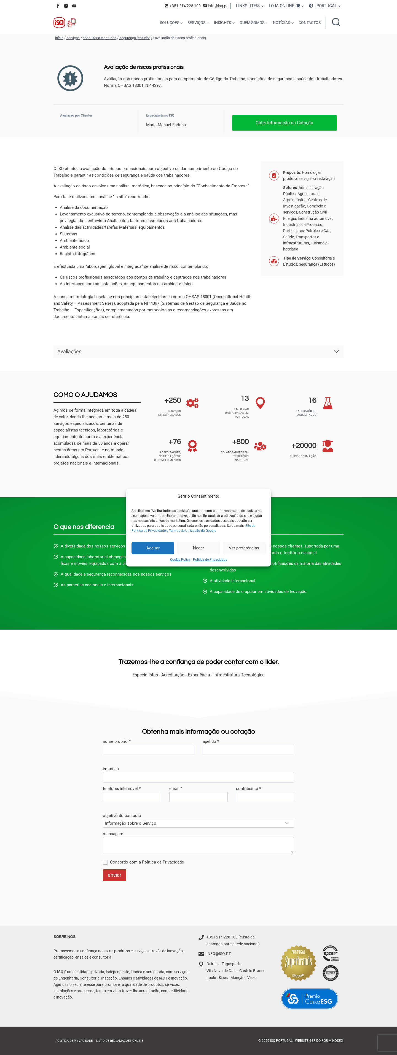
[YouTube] (74, 6)
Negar (198, 548)
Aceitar (153, 548)
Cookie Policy (180, 559)
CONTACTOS (310, 22)
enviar (114, 875)
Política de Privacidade (210, 559)
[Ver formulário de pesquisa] (336, 22)
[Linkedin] (66, 6)
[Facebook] (57, 6)
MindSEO (336, 1041)
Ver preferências (244, 548)
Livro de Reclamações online (119, 1041)
